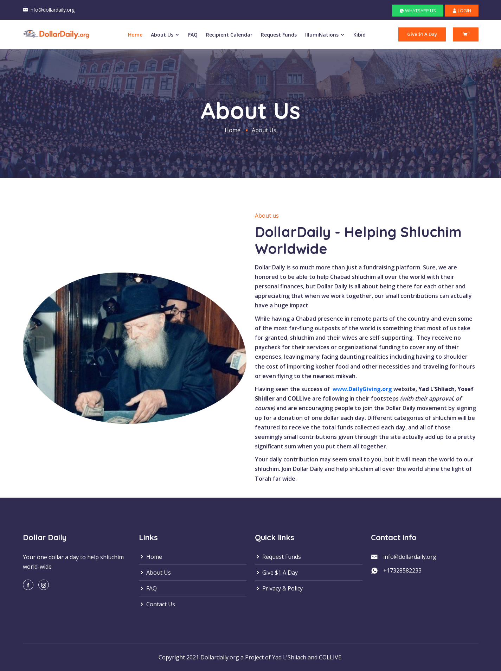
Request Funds (279, 34)
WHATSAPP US (417, 10)
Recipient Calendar (229, 34)
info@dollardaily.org (52, 9)
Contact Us (157, 604)
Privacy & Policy (279, 588)
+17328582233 (402, 570)
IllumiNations (325, 34)
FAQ (193, 34)
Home (135, 34)
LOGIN (461, 10)
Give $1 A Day (422, 34)
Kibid (359, 34)
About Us (165, 34)
